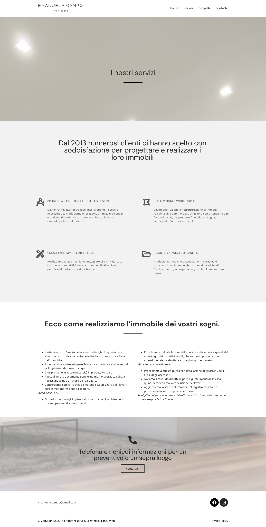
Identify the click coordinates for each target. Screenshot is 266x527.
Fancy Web (108, 521)
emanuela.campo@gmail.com (57, 502)
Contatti (221, 8)
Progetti (204, 8)
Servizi (188, 8)
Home (174, 8)
